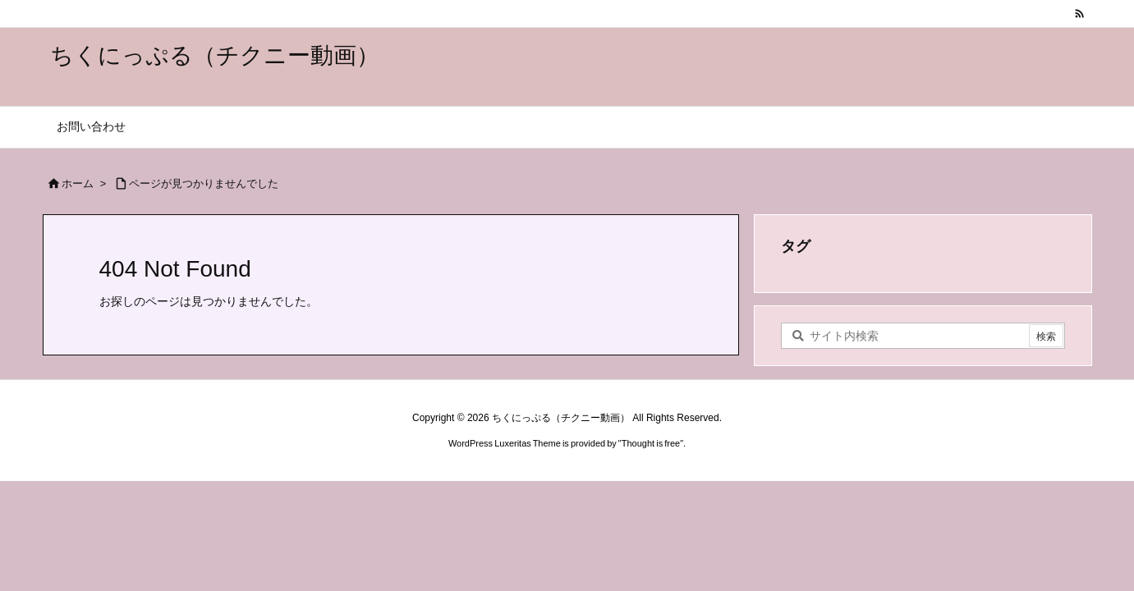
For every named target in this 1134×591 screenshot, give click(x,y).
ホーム (78, 183)
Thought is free (651, 443)
